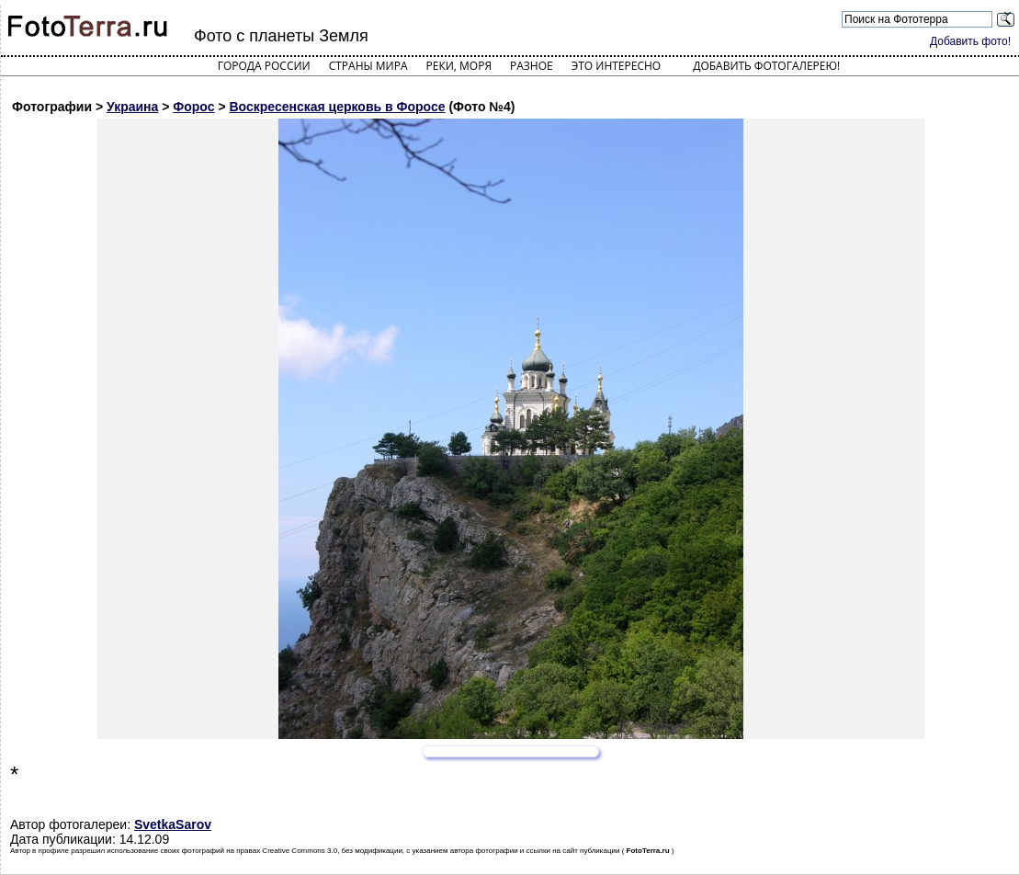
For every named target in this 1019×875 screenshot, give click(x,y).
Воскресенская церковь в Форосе (338, 106)
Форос (193, 106)
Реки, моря (459, 66)
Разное (531, 66)
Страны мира (368, 66)
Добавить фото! (970, 41)
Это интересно (617, 66)
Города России (264, 66)
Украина (132, 106)
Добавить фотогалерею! (766, 66)
